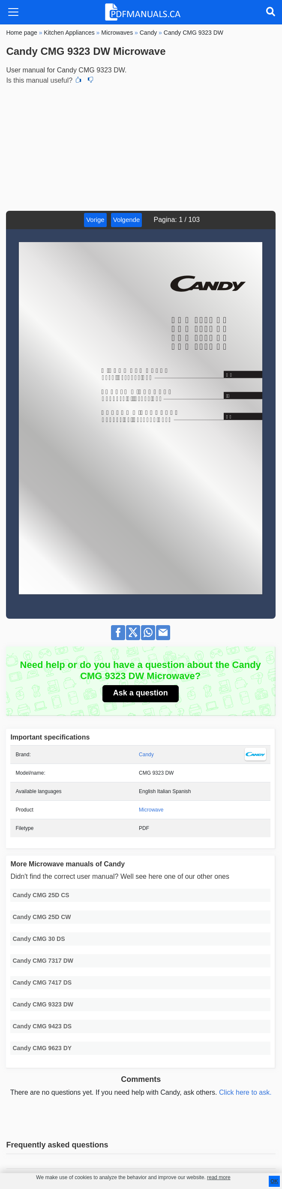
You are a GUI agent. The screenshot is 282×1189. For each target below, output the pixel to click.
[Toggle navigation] (13, 12)
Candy (146, 755)
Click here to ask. (245, 1092)
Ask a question (140, 693)
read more (219, 1177)
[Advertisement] (141, 147)
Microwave (151, 810)
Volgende (126, 219)
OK (274, 1181)
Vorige (95, 219)
